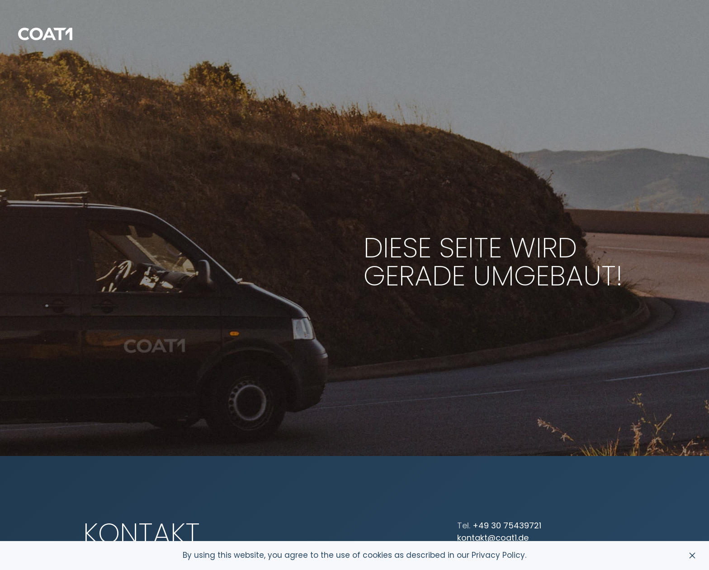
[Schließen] (692, 555)
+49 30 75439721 (507, 525)
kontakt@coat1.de (493, 537)
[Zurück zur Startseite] (45, 34)
